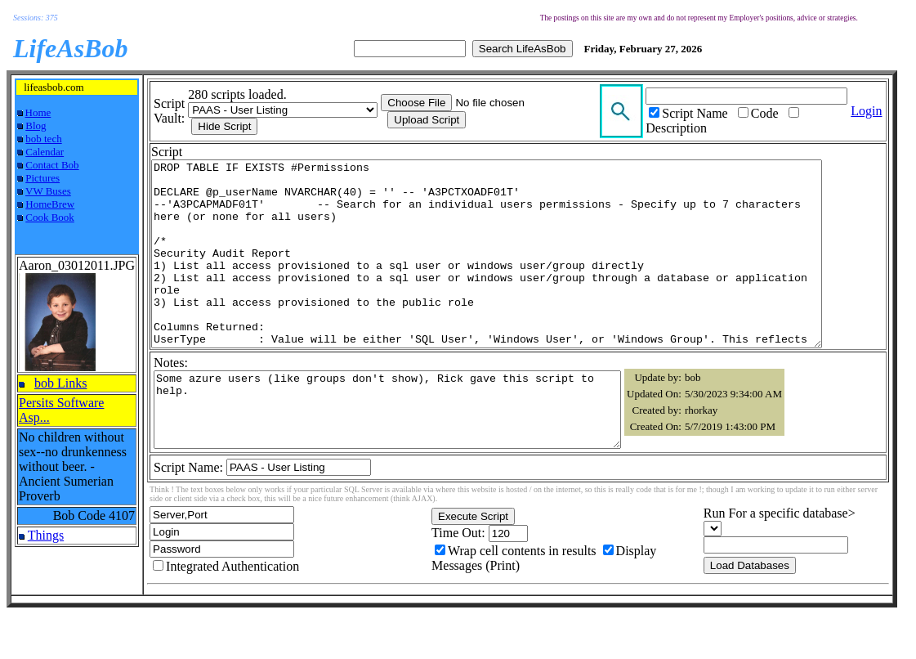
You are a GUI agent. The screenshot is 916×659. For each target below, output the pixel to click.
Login (885, 111)
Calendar (44, 152)
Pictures (42, 178)
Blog (35, 125)
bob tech (43, 138)
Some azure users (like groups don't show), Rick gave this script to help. (387, 453)
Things (46, 535)
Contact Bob (51, 165)
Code (783, 113)
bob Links (60, 383)
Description (694, 128)
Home (38, 112)
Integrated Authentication (232, 618)
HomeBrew (49, 204)
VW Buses (48, 191)
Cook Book (49, 217)
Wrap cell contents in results (529, 602)
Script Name (712, 113)
